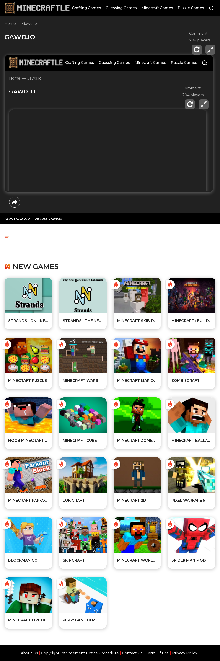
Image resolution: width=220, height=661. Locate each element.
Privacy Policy (184, 653)
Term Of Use (157, 653)
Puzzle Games (191, 8)
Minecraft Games (157, 8)
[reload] (197, 50)
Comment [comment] (198, 33)
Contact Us (132, 653)
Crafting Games (86, 8)
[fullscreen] (210, 50)
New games (36, 267)
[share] (14, 202)
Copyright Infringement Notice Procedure (80, 653)
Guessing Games (121, 8)
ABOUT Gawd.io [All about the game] (17, 218)
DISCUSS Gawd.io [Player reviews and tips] (48, 218)
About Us (29, 653)
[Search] (211, 8)
